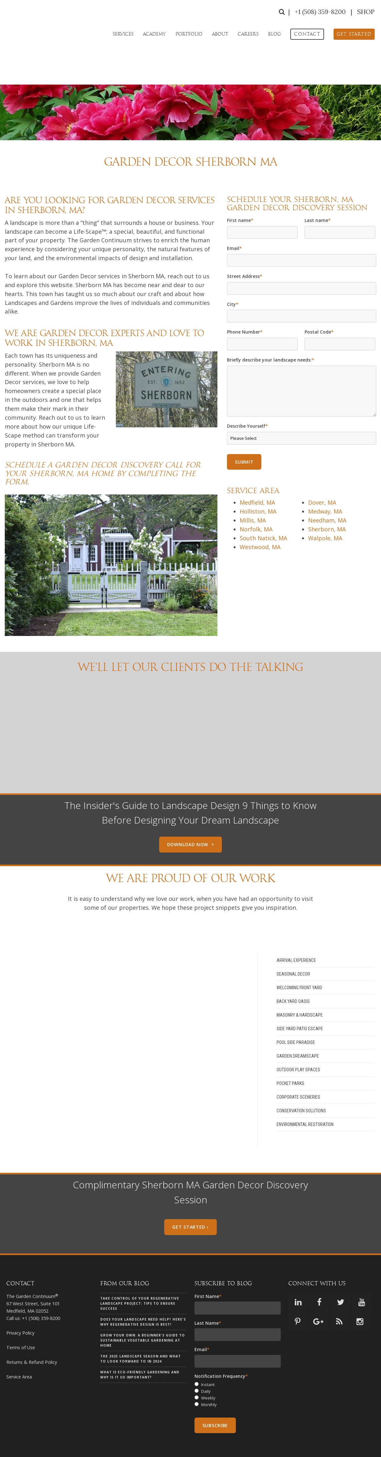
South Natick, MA (263, 515)
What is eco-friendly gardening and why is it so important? (140, 1351)
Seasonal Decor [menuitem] (293, 950)
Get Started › (190, 1204)
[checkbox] (237, 1372)
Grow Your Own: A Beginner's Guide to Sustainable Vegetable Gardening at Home (142, 1317)
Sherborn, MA (327, 506)
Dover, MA (322, 479)
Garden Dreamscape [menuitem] (298, 1032)
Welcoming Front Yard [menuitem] (299, 964)
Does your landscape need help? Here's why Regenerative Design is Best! (143, 1298)
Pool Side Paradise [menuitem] (296, 1019)
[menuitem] (307, 34)
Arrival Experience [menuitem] (296, 937)
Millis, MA (253, 497)
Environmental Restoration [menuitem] (305, 1101)
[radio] (237, 1362)
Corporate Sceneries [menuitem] (298, 1073)
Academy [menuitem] (154, 34)
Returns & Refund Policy (31, 1339)
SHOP (366, 12)
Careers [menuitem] (248, 34)
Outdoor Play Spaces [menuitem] (298, 1046)
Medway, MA (325, 488)
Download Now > (190, 821)
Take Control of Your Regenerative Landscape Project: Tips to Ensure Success (139, 1280)
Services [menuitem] (123, 34)
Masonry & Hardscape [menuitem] (300, 991)
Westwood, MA (260, 524)
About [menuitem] (220, 34)
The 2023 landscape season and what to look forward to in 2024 (140, 1335)
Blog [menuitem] (274, 34)
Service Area (19, 1353)
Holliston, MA (258, 488)
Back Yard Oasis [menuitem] (293, 978)
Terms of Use (20, 1324)
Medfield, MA (257, 479)
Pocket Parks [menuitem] (290, 1060)
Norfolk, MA (256, 506)
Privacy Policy (20, 1310)
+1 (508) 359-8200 (321, 12)
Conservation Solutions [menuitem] (301, 1087)
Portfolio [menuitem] (188, 34)
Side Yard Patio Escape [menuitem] (300, 1005)
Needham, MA (327, 497)
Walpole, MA (325, 515)
